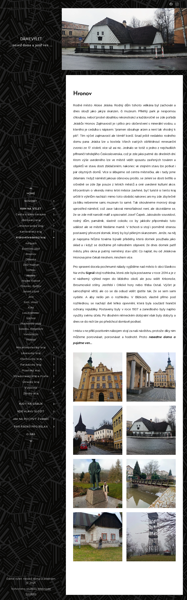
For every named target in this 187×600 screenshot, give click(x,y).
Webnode (44, 589)
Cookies (31, 594)
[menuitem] (31, 193)
